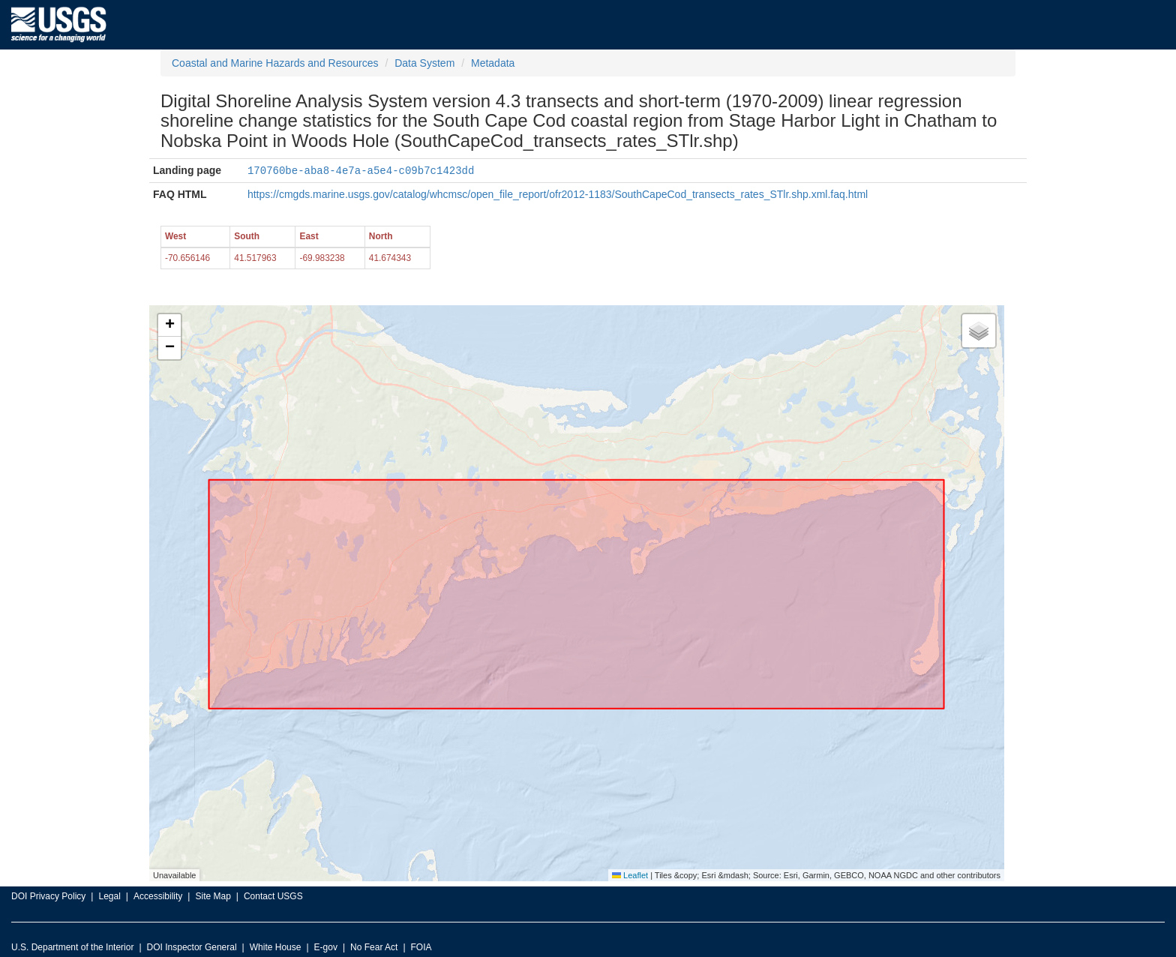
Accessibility (158, 895)
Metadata (492, 63)
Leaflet (630, 874)
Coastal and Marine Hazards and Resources (275, 63)
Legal (109, 895)
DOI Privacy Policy (48, 895)
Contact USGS (273, 895)
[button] (169, 325)
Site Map (212, 895)
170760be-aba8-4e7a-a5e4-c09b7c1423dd (361, 170)
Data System (424, 63)
